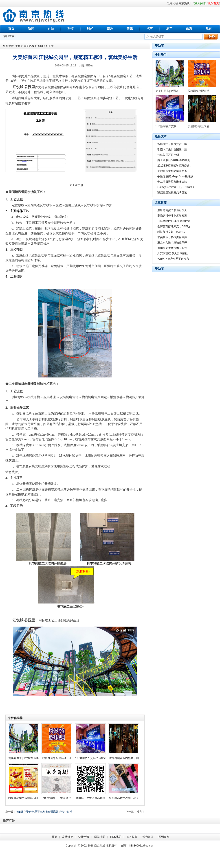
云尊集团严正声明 (168, 154)
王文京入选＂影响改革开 (172, 242)
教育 (209, 28)
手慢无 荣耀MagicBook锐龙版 (175, 176)
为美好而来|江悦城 (167, 90)
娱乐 (110, 28)
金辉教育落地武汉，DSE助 (173, 226)
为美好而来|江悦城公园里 (23, 758)
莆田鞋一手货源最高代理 (90, 798)
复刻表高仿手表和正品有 (124, 798)
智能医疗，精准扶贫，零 (172, 144)
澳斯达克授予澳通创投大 (172, 210)
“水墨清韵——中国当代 (57, 798)
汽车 (149, 28)
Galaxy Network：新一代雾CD (175, 187)
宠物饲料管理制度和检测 (172, 215)
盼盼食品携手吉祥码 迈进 (23, 798)
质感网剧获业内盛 (198, 126)
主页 (18, 46)
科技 (70, 28)
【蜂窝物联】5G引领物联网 (174, 221)
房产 (169, 28)
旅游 (189, 28)
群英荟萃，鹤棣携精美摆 (172, 237)
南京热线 (33, 15)
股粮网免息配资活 (198, 90)
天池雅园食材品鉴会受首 (172, 171)
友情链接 (67, 836)
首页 (11, 28)
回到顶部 (163, 836)
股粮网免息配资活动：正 (57, 758)
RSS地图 (115, 836)
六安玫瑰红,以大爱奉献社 (172, 253)
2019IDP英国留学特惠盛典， (174, 165)
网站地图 (99, 836)
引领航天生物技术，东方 (172, 248)
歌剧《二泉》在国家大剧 (172, 149)
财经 (51, 28)
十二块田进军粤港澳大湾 (172, 181)
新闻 (31, 28)
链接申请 (83, 836)
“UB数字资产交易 (166, 126)
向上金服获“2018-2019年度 (173, 160)
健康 (130, 28)
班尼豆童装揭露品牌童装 (172, 192)
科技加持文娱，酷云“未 (171, 231)
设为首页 (148, 836)
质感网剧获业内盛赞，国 (124, 758)
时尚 (90, 28)
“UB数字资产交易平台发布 (90, 758)
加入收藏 (131, 836)
